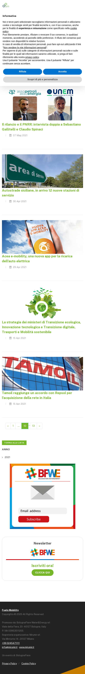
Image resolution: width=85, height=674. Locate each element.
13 (33, 425)
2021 (7, 457)
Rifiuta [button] (22, 71)
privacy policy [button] (32, 57)
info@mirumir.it (10, 647)
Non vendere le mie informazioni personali (24, 47)
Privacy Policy (9, 663)
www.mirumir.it (26, 647)
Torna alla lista (14, 443)
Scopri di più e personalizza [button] (42, 79)
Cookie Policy (28, 663)
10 (25, 425)
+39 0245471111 (11, 643)
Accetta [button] (62, 71)
